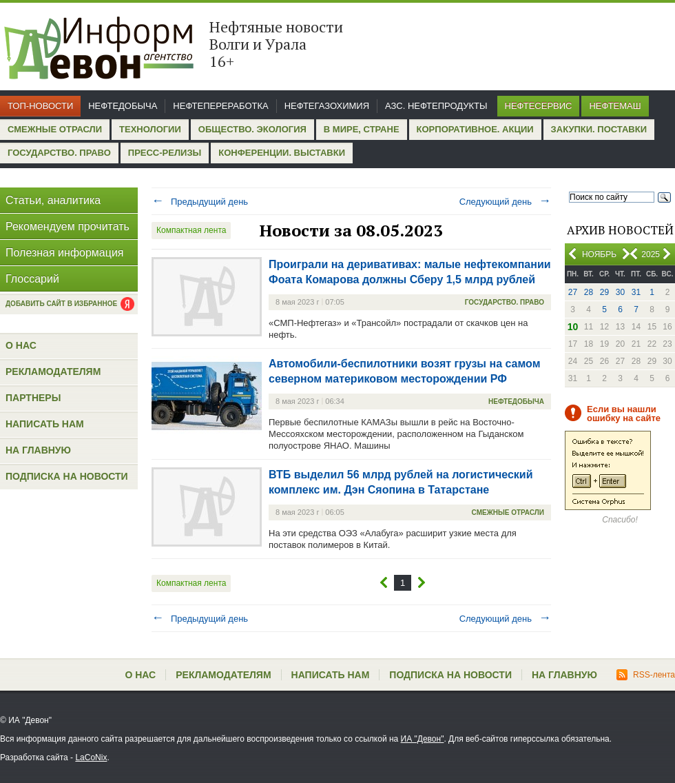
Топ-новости (40, 106)
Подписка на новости (67, 476)
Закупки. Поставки (599, 129)
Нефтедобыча (122, 106)
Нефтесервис (538, 106)
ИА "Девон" (422, 739)
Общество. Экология (252, 129)
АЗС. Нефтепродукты (436, 106)
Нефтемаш (615, 106)
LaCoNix (91, 757)
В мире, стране (361, 129)
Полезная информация (65, 252)
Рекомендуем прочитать (67, 226)
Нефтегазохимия (326, 106)
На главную (38, 450)
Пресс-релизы (164, 153)
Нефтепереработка (220, 106)
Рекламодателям (53, 371)
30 (620, 292)
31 (636, 292)
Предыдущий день (200, 201)
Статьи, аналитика (53, 200)
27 (572, 292)
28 (588, 292)
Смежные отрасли (55, 129)
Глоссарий (32, 279)
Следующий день (505, 201)
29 (604, 292)
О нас (21, 345)
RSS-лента (645, 674)
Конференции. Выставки (281, 153)
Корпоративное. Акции (475, 129)
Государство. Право (59, 153)
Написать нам (45, 423)
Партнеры (33, 397)
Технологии (150, 129)
